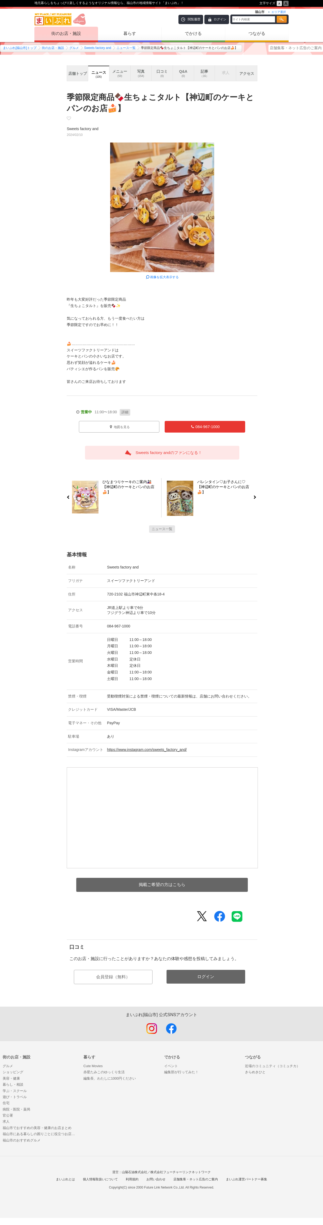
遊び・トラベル (15, 1097)
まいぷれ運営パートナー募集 (246, 1179)
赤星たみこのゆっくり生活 (104, 1072)
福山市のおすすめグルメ (22, 1140)
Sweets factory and (97, 48)
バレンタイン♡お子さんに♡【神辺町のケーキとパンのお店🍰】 (225, 488)
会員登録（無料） (113, 977)
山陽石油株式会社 (134, 1172)
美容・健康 (11, 1078)
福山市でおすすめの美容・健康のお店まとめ (37, 1128)
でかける (193, 33)
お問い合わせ (155, 1179)
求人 (6, 1121)
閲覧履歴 (194, 19)
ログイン (220, 19)
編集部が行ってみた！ (181, 1072)
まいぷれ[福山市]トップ (20, 48)
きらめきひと (255, 1072)
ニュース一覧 (126, 48)
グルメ (74, 48)
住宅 (6, 1103)
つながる (256, 33)
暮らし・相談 (13, 1084)
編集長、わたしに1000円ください (109, 1078)
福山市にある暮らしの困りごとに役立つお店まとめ (40, 1134)
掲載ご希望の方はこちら (162, 884)
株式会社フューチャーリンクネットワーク (180, 1172)
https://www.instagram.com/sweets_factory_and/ (147, 749)
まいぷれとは (65, 1179)
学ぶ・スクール (15, 1091)
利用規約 (132, 1179)
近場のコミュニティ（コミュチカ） (272, 1066)
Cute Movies (93, 1066)
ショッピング (13, 1072)
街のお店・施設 (66, 33)
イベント (171, 1066)
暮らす (129, 33)
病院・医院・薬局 (16, 1109)
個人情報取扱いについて (100, 1179)
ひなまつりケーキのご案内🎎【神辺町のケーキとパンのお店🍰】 (126, 488)
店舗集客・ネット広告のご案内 (296, 48)
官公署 (8, 1115)
